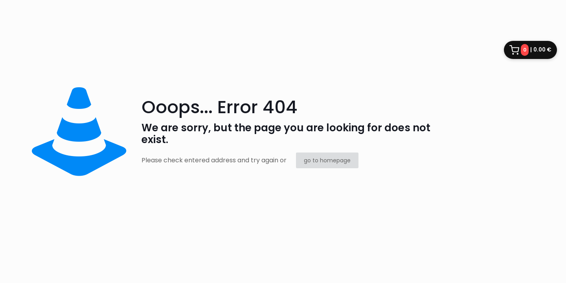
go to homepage (327, 160)
